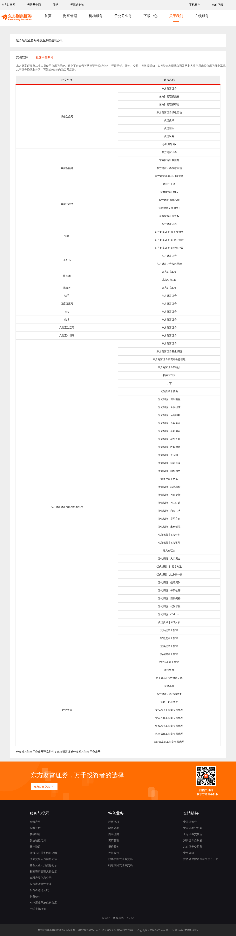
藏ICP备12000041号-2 (89, 930)
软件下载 (217, 4)
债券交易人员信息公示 (43, 859)
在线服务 (202, 16)
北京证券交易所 (192, 846)
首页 (47, 16)
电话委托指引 (38, 908)
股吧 (55, 4)
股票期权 (113, 821)
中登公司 (188, 852)
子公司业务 (123, 16)
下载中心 (151, 16)
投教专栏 (35, 828)
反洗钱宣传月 (38, 840)
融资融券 (113, 828)
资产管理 (113, 840)
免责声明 (35, 821)
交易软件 (22, 57)
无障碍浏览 (77, 4)
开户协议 (35, 846)
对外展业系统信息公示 (43, 902)
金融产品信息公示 (40, 877)
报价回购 (113, 846)
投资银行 (113, 852)
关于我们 (176, 16)
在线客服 (35, 834)
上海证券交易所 (192, 834)
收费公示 (35, 896)
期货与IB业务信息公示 (43, 852)
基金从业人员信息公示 (43, 865)
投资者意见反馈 (39, 890)
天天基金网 (34, 4)
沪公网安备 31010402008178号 (117, 930)
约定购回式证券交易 (120, 865)
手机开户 (195, 4)
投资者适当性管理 (40, 884)
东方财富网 (8, 4)
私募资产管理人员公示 (43, 871)
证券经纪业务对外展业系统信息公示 (39, 40)
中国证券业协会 (192, 828)
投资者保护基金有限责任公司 (201, 859)
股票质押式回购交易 (120, 859)
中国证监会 (190, 821)
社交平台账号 (44, 57)
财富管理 (70, 16)
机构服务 (96, 16)
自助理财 (113, 834)
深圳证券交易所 (192, 840)
